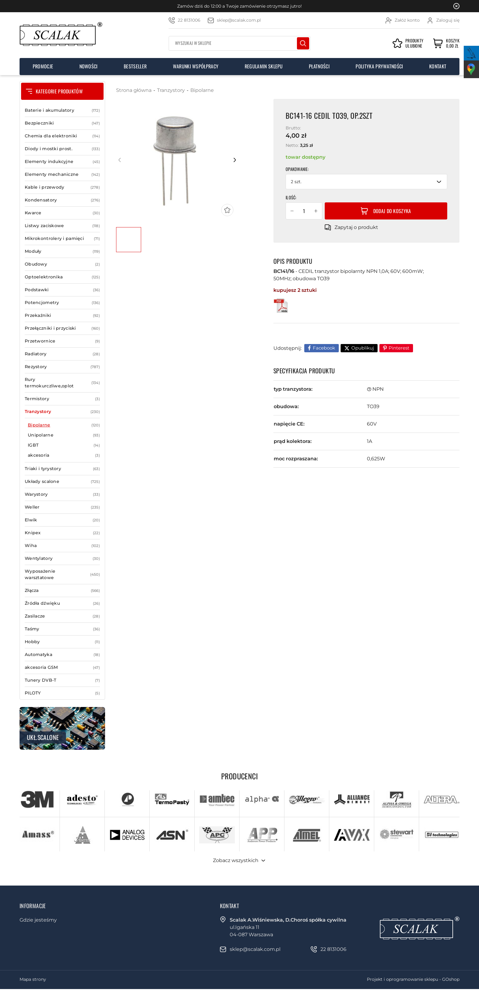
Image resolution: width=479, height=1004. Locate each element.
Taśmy (62, 629)
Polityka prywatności (379, 66)
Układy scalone (62, 481)
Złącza (62, 590)
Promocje (43, 66)
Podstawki (62, 290)
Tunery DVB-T (62, 680)
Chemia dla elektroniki (62, 136)
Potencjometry (62, 302)
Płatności (319, 66)
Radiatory (62, 354)
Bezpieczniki (62, 123)
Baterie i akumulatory (62, 110)
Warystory (62, 494)
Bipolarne (64, 425)
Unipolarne (64, 435)
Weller (62, 507)
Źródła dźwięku (62, 603)
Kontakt (437, 66)
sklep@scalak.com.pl (239, 20)
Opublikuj (362, 348)
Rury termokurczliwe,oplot (62, 382)
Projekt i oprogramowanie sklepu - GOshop (413, 979)
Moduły (62, 251)
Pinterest (399, 348)
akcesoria (64, 455)
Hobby (62, 642)
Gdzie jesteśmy (38, 920)
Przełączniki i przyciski (62, 328)
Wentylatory (62, 558)
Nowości (88, 66)
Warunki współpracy (196, 66)
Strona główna (134, 90)
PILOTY (62, 693)
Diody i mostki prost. (62, 149)
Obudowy (62, 264)
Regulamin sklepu (264, 66)
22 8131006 (189, 20)
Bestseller (135, 66)
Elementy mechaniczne (62, 174)
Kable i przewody (62, 187)
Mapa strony (33, 979)
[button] (292, 210)
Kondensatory (62, 200)
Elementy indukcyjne (62, 161)
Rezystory (62, 367)
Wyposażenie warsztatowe (62, 574)
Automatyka (62, 654)
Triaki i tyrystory (62, 468)
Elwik (62, 520)
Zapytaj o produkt (356, 227)
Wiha (62, 545)
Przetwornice (62, 341)
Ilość (290, 197)
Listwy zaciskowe (62, 225)
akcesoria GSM (62, 667)
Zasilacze (62, 616)
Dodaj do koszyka (392, 211)
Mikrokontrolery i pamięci (62, 238)
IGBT (64, 445)
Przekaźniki (62, 315)
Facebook (324, 348)
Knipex (62, 533)
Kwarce (62, 213)
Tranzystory (62, 411)
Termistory (62, 399)
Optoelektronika (62, 277)
